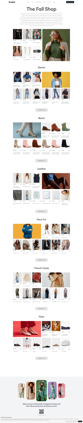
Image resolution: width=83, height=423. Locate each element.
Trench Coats (41, 268)
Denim (41, 67)
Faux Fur (41, 219)
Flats (41, 316)
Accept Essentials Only (73, 421)
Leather (41, 168)
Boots (41, 118)
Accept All (80, 421)
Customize (67, 421)
